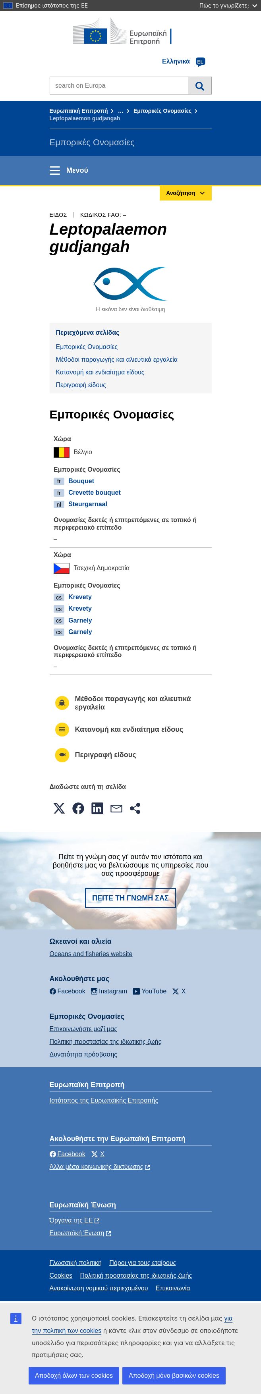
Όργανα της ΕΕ (71, 1220)
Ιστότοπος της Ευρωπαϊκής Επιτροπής (104, 1100)
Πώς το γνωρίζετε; (228, 5)
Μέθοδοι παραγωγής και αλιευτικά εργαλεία (117, 359)
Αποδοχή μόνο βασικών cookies (174, 1375)
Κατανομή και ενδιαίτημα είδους (100, 372)
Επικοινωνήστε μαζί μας (83, 1029)
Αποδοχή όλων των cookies (74, 1375)
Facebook (67, 1154)
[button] (59, 808)
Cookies (61, 1275)
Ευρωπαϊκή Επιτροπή (79, 111)
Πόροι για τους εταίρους (142, 1262)
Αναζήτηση (199, 85)
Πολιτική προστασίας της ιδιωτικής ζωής (106, 1041)
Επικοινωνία (173, 1288)
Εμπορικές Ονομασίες (162, 111)
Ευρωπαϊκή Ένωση (77, 1233)
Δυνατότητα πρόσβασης (84, 1054)
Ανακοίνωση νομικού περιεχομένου (99, 1288)
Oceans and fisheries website (91, 954)
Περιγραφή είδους (81, 385)
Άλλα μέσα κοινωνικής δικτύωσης (96, 1166)
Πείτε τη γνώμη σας (130, 898)
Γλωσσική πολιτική (76, 1262)
